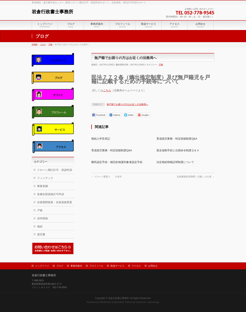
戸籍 (161, 64)
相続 (39, 226)
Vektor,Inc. (141, 302)
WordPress (105, 302)
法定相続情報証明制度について (175, 162)
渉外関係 (42, 218)
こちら (107, 90)
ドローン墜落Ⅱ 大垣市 (106, 176)
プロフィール (96, 266)
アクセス (136, 266)
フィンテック (45, 178)
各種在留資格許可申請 (50, 194)
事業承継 (42, 186)
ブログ (59, 266)
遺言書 (41, 234)
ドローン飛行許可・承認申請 (54, 169)
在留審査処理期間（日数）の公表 (195, 176)
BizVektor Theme (123, 302)
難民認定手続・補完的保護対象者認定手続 (116, 162)
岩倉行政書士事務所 (52, 11)
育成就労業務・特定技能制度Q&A (176, 138)
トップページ (42, 266)
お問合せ (152, 266)
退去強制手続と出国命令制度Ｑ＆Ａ (177, 150)
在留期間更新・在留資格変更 (54, 202)
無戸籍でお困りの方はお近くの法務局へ (127, 104)
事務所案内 (76, 266)
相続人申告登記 (100, 138)
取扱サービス (117, 266)
